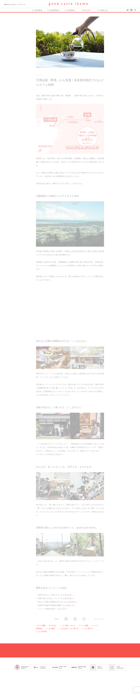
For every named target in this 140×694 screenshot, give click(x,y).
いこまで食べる (73, 628)
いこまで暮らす (87, 628)
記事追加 (39, 628)
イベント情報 (83, 625)
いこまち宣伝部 (41, 631)
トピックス (86, 10)
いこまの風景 (50, 628)
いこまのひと (70, 10)
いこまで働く (64, 625)
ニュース (39, 74)
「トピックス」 (62, 609)
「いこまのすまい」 (67, 598)
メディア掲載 (40, 625)
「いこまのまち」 (43, 395)
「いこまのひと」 (66, 595)
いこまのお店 (63, 628)
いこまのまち (37, 10)
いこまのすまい (54, 10)
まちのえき (52, 625)
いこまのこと (102, 10)
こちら (56, 454)
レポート (72, 625)
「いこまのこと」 (68, 605)
